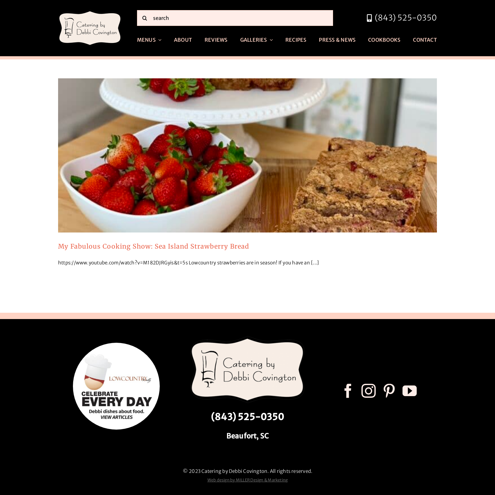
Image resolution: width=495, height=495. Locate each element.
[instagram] (368, 391)
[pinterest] (389, 391)
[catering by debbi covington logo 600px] (90, 12)
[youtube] (410, 391)
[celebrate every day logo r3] (116, 345)
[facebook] (348, 391)
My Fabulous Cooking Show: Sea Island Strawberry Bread (153, 246)
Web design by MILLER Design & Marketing (247, 480)
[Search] (145, 18)
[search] (235, 18)
